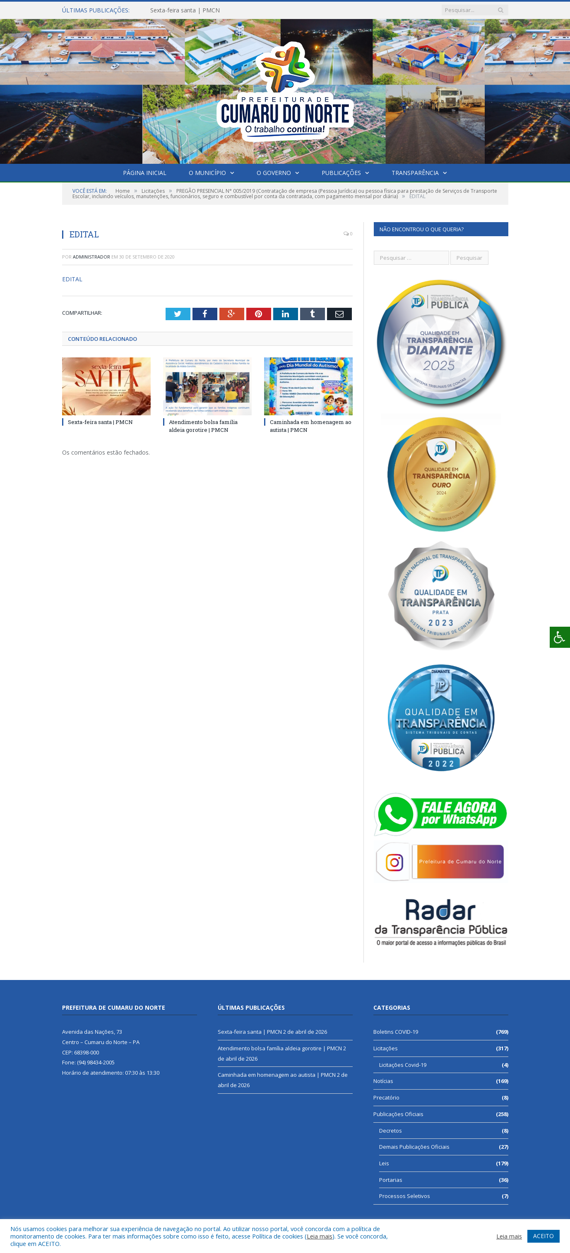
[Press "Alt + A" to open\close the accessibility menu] (560, 637)
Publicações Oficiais (398, 1114)
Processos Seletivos (404, 1196)
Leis (384, 1163)
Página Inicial (144, 173)
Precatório (386, 1097)
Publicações (341, 173)
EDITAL (72, 279)
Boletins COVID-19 (395, 1031)
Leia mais (319, 1236)
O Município (207, 173)
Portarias (390, 1180)
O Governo (274, 173)
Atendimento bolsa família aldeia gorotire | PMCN (203, 425)
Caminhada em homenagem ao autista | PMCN (277, 1074)
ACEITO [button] (543, 1236)
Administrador (91, 257)
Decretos (390, 1130)
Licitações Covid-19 (402, 1065)
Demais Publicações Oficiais (414, 1146)
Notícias (383, 1081)
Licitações (385, 1048)
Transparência (415, 173)
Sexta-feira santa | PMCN (185, 10)
